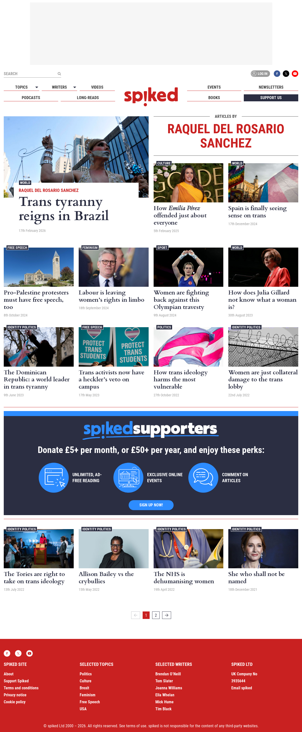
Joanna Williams (168, 688)
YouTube (295, 73)
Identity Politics (21, 327)
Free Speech (17, 248)
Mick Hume (164, 702)
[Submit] (59, 73)
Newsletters (271, 87)
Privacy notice (15, 695)
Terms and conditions (21, 688)
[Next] (166, 615)
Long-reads (88, 97)
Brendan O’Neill (168, 674)
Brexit (84, 688)
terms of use (136, 726)
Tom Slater (164, 681)
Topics (21, 87)
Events (214, 87)
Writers (59, 87)
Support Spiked (16, 681)
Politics (164, 327)
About (8, 674)
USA (83, 709)
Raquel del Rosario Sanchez (49, 190)
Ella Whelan (164, 695)
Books (214, 97)
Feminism (90, 248)
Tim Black (163, 709)
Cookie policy (14, 702)
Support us (271, 97)
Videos (97, 87)
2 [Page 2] (156, 615)
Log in (260, 73)
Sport (162, 248)
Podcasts (31, 97)
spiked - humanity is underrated (151, 96)
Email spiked (241, 688)
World (25, 183)
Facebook (277, 73)
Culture (164, 163)
